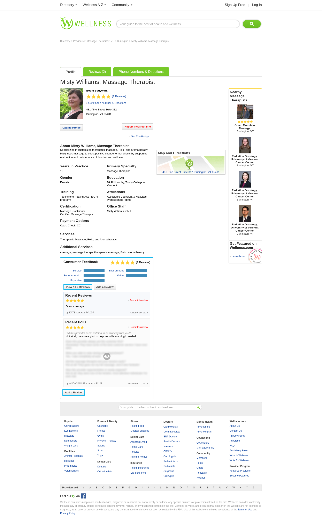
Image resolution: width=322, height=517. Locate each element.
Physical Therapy (106, 440)
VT (113, 41)
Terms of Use (245, 509)
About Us (235, 425)
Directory (67, 5)
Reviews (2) (97, 71)
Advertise (235, 440)
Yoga (100, 455)
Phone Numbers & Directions (141, 72)
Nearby (245, 96)
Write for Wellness (240, 460)
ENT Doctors (170, 436)
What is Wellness (239, 455)
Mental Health (205, 421)
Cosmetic (102, 425)
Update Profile (71, 127)
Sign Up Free (235, 5)
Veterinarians (71, 470)
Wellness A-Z (93, 5)
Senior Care (137, 437)
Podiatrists (169, 466)
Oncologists (169, 456)
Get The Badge (140, 136)
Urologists (168, 476)
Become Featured (239, 475)
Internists (168, 446)
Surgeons (168, 471)
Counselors (203, 442)
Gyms (100, 435)
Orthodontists (104, 471)
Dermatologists (171, 431)
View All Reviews (78, 287)
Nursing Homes (138, 456)
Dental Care (104, 461)
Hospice (134, 451)
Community (120, 5)
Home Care (136, 446)
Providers (78, 41)
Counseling (203, 437)
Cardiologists (170, 426)
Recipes (201, 477)
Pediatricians (170, 461)
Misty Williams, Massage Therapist (150, 41)
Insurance (136, 462)
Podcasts (202, 472)
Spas (100, 450)
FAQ (232, 445)
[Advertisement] (135, 54)
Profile (71, 72)
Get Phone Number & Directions (107, 102)
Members (202, 458)
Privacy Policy (237, 435)
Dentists (101, 466)
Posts (200, 462)
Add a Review (105, 287)
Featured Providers (240, 470)
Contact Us (236, 430)
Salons (101, 445)
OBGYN (167, 451)
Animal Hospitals (73, 455)
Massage (69, 435)
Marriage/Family (205, 447)
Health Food (137, 425)
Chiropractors (71, 425)
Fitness (101, 430)
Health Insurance (139, 467)
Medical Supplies (139, 430)
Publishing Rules (239, 450)
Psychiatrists (203, 426)
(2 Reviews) (119, 96)
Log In (257, 5)
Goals (200, 467)
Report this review (139, 300)
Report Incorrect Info (137, 126)
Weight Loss (71, 445)
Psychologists (204, 431)
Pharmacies (70, 465)
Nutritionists (70, 440)
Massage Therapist (97, 41)
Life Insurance (138, 472)
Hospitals (69, 460)
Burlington (123, 41)
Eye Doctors (71, 430)
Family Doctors (171, 441)
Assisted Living (138, 441)
